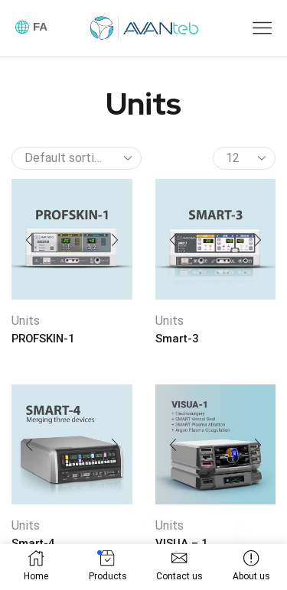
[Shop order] (76, 158)
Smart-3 (176, 338)
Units (25, 320)
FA (40, 26)
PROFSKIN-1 (42, 338)
